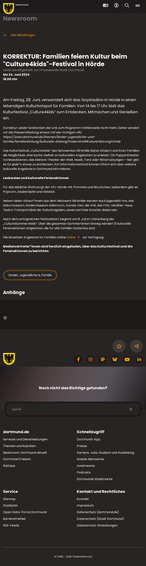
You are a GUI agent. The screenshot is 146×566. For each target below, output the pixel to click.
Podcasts (84, 472)
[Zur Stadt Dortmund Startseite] (15, 8)
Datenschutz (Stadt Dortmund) (100, 519)
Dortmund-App (88, 439)
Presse (82, 446)
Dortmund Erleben (17, 459)
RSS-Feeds (11, 525)
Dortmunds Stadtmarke (95, 479)
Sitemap (9, 499)
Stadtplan (10, 505)
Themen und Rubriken (19, 446)
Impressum (85, 505)
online (71, 237)
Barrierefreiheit (14, 519)
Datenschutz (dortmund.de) (98, 512)
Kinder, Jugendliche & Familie (30, 275)
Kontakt (83, 499)
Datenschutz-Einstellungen (97, 525)
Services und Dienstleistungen (25, 439)
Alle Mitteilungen (19, 35)
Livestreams (86, 466)
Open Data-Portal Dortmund (25, 512)
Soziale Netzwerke (90, 459)
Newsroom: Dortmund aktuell (25, 452)
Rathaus (9, 466)
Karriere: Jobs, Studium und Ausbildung (105, 452)
